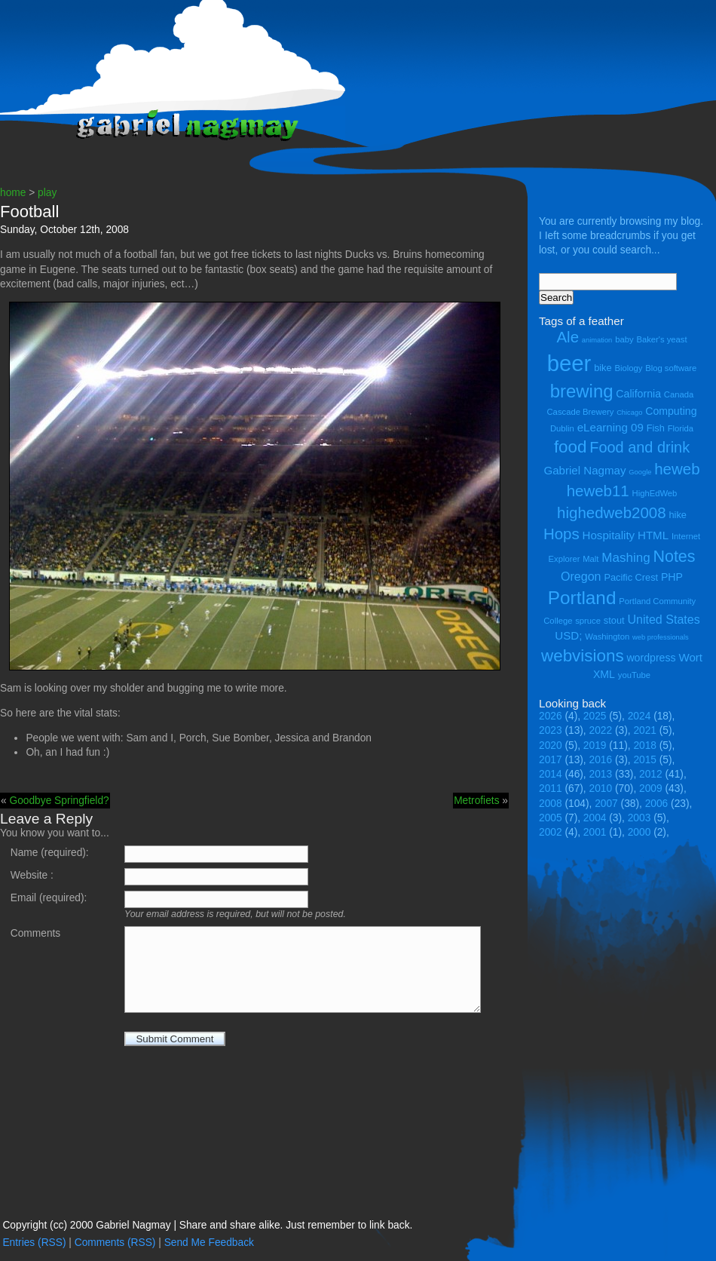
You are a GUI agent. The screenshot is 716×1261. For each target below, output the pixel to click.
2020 (550, 745)
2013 (601, 774)
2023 (550, 730)
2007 (606, 803)
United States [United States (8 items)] (663, 619)
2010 (601, 788)
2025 (595, 716)
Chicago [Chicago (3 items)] (629, 412)
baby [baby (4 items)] (624, 339)
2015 (644, 759)
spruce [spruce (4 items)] (588, 620)
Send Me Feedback (209, 1242)
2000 (639, 832)
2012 (650, 774)
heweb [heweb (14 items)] (676, 468)
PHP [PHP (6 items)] (672, 577)
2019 (595, 745)
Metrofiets (476, 800)
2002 (550, 832)
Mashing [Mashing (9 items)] (625, 558)
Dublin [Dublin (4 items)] (562, 428)
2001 (595, 832)
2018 (644, 745)
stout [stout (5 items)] (614, 620)
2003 (639, 818)
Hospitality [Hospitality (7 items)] (609, 535)
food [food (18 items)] (570, 446)
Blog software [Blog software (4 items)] (670, 368)
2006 (657, 803)
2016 (601, 759)
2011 (550, 788)
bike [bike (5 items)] (602, 367)
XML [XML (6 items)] (604, 674)
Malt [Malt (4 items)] (590, 558)
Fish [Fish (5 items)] (656, 428)
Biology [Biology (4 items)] (628, 368)
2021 (644, 730)
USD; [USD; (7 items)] (568, 635)
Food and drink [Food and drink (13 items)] (639, 447)
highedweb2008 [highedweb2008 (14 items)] (611, 512)
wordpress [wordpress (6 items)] (650, 658)
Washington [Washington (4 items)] (607, 636)
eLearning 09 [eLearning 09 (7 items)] (610, 427)
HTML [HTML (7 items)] (653, 535)
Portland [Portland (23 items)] (582, 598)
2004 (595, 818)
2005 (550, 818)
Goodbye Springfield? (59, 800)
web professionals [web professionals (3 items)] (660, 637)
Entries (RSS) (34, 1242)
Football (29, 211)
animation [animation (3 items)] (597, 340)
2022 (601, 730)
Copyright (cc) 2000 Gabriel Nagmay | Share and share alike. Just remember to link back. (207, 1225)
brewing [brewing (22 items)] (581, 391)
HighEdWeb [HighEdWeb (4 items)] (655, 493)
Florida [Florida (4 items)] (680, 428)
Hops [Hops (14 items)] (561, 533)
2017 (550, 759)
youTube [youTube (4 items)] (634, 675)
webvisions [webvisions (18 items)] (582, 655)
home (13, 192)
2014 (550, 774)
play (47, 192)
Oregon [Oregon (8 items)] (581, 576)
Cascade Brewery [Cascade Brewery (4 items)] (580, 411)
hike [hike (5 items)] (677, 514)
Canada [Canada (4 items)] (678, 394)
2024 (639, 716)
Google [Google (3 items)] (640, 472)
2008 (550, 803)
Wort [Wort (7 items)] (690, 657)
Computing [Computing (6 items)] (670, 411)
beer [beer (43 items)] (569, 363)
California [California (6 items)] (638, 394)
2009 (650, 788)
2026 (550, 716)
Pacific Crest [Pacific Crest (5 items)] (631, 577)
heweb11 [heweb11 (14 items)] (598, 490)
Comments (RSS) (115, 1242)
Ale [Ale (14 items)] (567, 336)
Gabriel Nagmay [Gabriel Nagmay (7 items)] (584, 470)
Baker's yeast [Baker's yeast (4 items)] (661, 339)
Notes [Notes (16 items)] (674, 557)
